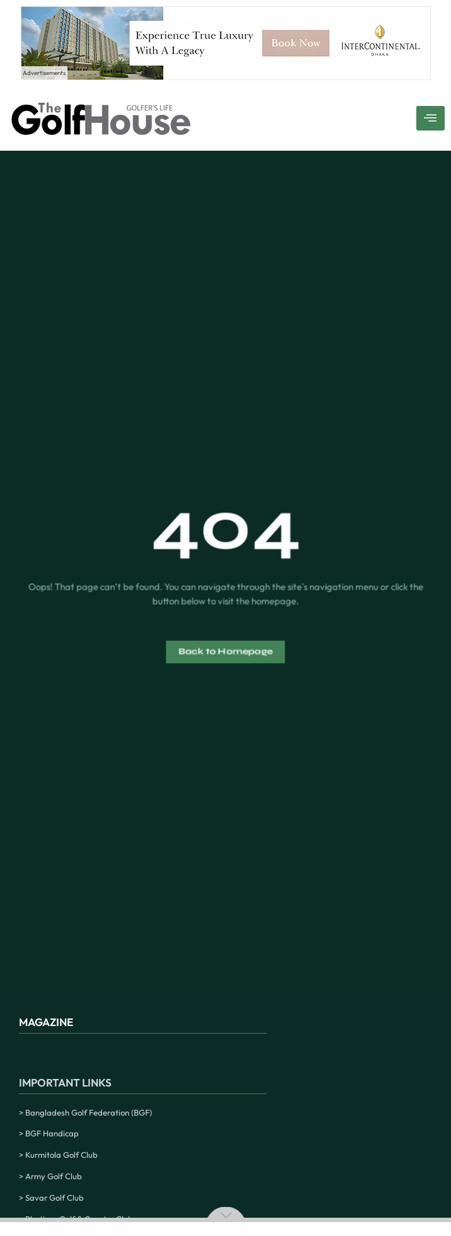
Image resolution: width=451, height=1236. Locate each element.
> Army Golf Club (50, 1176)
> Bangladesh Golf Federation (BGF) (85, 1112)
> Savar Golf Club (51, 1197)
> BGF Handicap (49, 1133)
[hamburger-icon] (430, 118)
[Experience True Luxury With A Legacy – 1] (226, 77)
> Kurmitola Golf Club (58, 1155)
